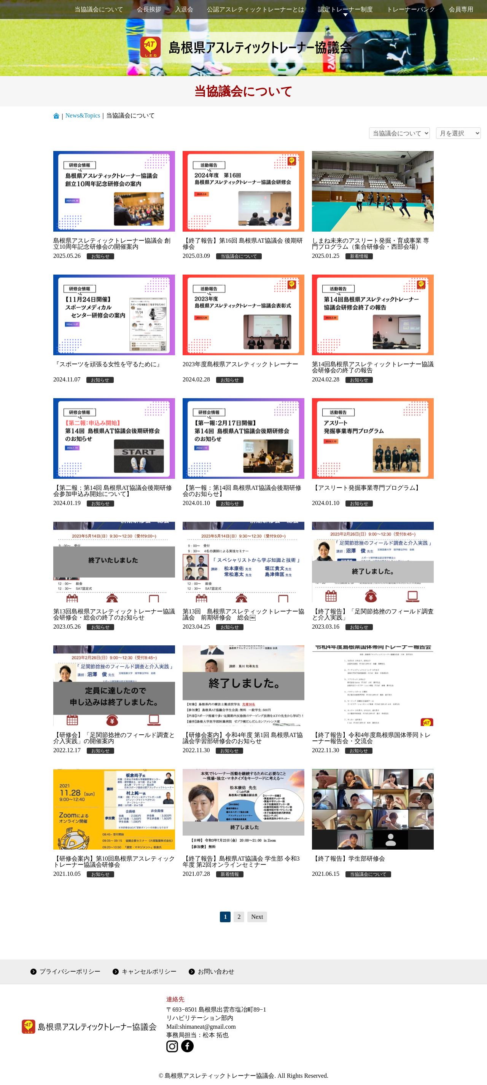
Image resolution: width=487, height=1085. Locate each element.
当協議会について (99, 9)
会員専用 (461, 9)
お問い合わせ (216, 971)
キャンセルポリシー (149, 971)
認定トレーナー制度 (345, 9)
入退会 (184, 9)
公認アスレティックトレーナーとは (255, 9)
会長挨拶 (149, 9)
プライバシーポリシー (70, 971)
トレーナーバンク (411, 9)
